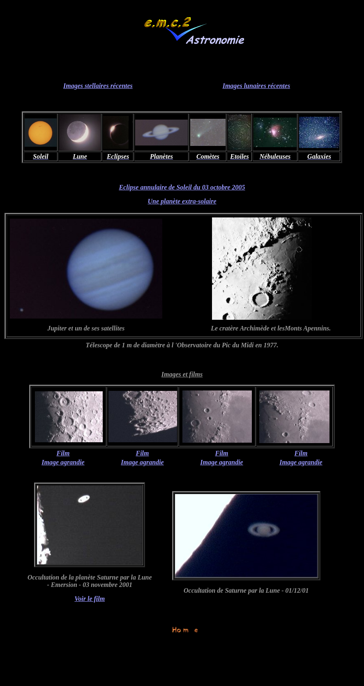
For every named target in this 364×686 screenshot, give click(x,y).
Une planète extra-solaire (181, 201)
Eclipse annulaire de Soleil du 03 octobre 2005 (182, 187)
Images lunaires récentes (256, 85)
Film (62, 453)
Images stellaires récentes (98, 85)
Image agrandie (62, 462)
